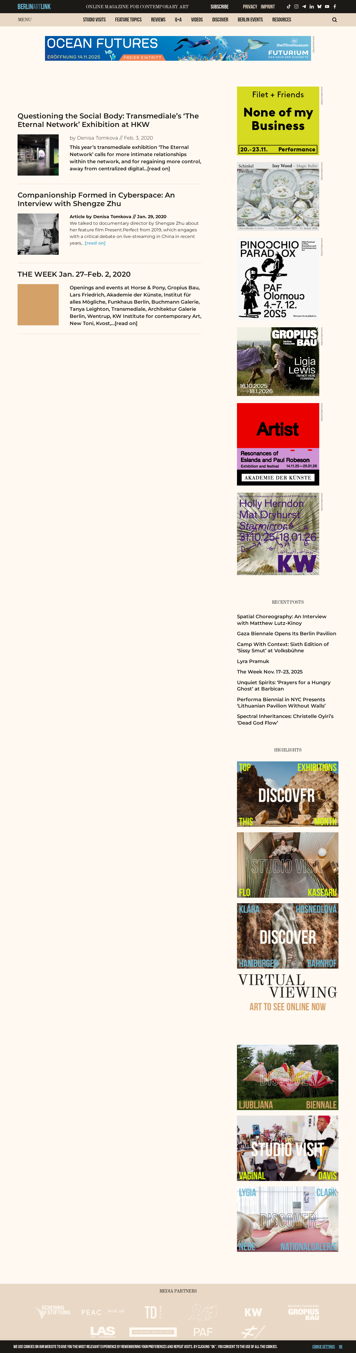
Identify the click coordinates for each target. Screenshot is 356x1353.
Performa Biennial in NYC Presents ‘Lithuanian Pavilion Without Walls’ (281, 703)
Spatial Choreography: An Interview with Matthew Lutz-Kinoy (282, 620)
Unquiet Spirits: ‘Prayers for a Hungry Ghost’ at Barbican (283, 686)
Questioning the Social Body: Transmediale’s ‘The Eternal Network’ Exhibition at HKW (108, 120)
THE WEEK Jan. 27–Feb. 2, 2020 (74, 274)
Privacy (250, 7)
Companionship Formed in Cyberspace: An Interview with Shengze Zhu (96, 199)
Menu (24, 20)
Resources (281, 19)
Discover (220, 19)
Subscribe (219, 7)
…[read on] (157, 169)
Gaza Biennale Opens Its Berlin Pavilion (286, 634)
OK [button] (341, 1346)
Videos (197, 19)
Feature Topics (128, 19)
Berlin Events (250, 19)
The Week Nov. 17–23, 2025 (270, 672)
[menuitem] (94, 22)
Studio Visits (94, 19)
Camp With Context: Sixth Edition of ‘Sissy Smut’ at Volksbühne (283, 647)
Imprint (268, 7)
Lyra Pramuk (253, 661)
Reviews (158, 19)
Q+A (178, 19)
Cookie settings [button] (323, 1346)
